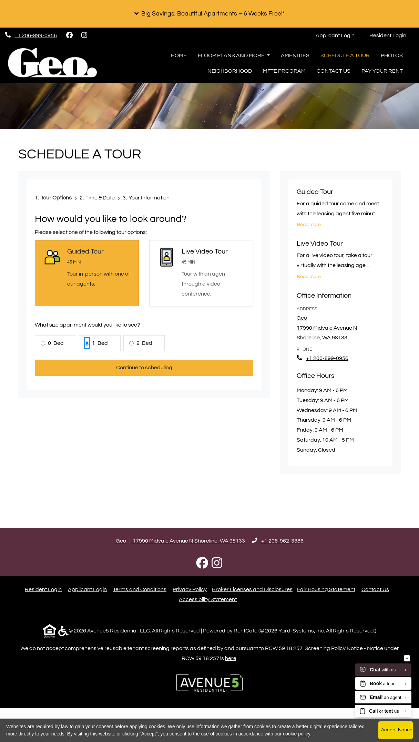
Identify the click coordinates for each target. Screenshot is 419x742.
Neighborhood (229, 71)
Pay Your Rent (382, 71)
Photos (392, 55)
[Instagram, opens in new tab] (84, 35)
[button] (209, 14)
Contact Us (333, 71)
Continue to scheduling (144, 367)
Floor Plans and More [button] (232, 55)
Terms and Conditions (139, 589)
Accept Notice (396, 730)
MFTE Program (284, 71)
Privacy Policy (190, 589)
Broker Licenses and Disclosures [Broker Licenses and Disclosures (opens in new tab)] (252, 589)
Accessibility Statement (208, 599)
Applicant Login (339, 34)
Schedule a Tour (345, 55)
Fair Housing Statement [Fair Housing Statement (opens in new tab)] (326, 589)
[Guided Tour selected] (87, 273)
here (230, 658)
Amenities (295, 55)
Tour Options (56, 197)
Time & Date (100, 197)
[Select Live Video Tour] (201, 273)
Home (179, 55)
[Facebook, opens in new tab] (69, 35)
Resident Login (391, 34)
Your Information (149, 197)
